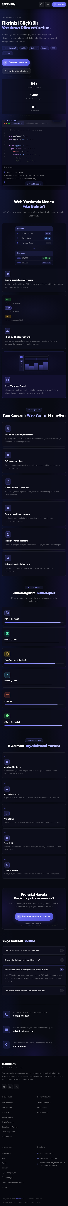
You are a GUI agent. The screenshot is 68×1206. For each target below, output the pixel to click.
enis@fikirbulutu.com (23, 1031)
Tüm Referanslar (44, 1103)
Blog (3, 1158)
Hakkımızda (6, 1153)
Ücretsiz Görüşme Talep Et (33, 917)
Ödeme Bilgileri (8, 1177)
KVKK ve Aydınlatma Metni (12, 1182)
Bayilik (4, 1163)
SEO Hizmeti (7, 1137)
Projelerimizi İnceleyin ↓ (16, 71)
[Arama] (41, 4)
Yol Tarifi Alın (19, 1046)
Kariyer (5, 1168)
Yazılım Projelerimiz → (34, 924)
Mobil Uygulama (8, 1132)
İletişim (4, 1187)
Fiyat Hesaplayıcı (9, 1172)
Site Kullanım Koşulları (33, 1202)
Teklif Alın (59, 4)
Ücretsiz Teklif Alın (15, 63)
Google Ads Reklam (10, 1127)
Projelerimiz (42, 1107)
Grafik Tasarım (8, 1122)
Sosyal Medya (7, 1117)
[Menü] (47, 4)
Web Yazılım (7, 1107)
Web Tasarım (7, 1103)
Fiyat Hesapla (43, 1112)
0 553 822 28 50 (21, 1016)
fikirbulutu (20, 1199)
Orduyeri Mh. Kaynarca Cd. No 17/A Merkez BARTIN (51, 1164)
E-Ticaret (5, 1112)
